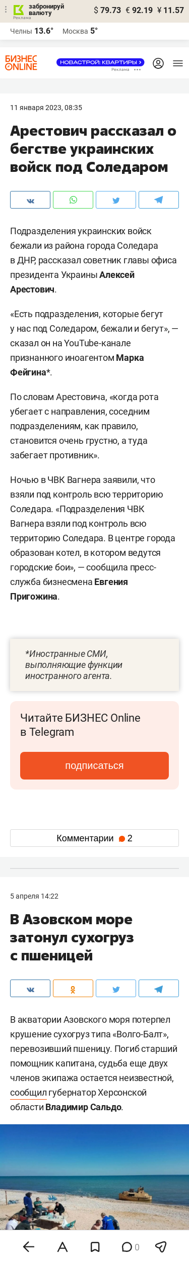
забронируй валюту (46, 9)
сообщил (28, 1092)
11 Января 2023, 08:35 (46, 108)
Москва (75, 31)
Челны (21, 31)
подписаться (94, 765)
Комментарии (94, 838)
